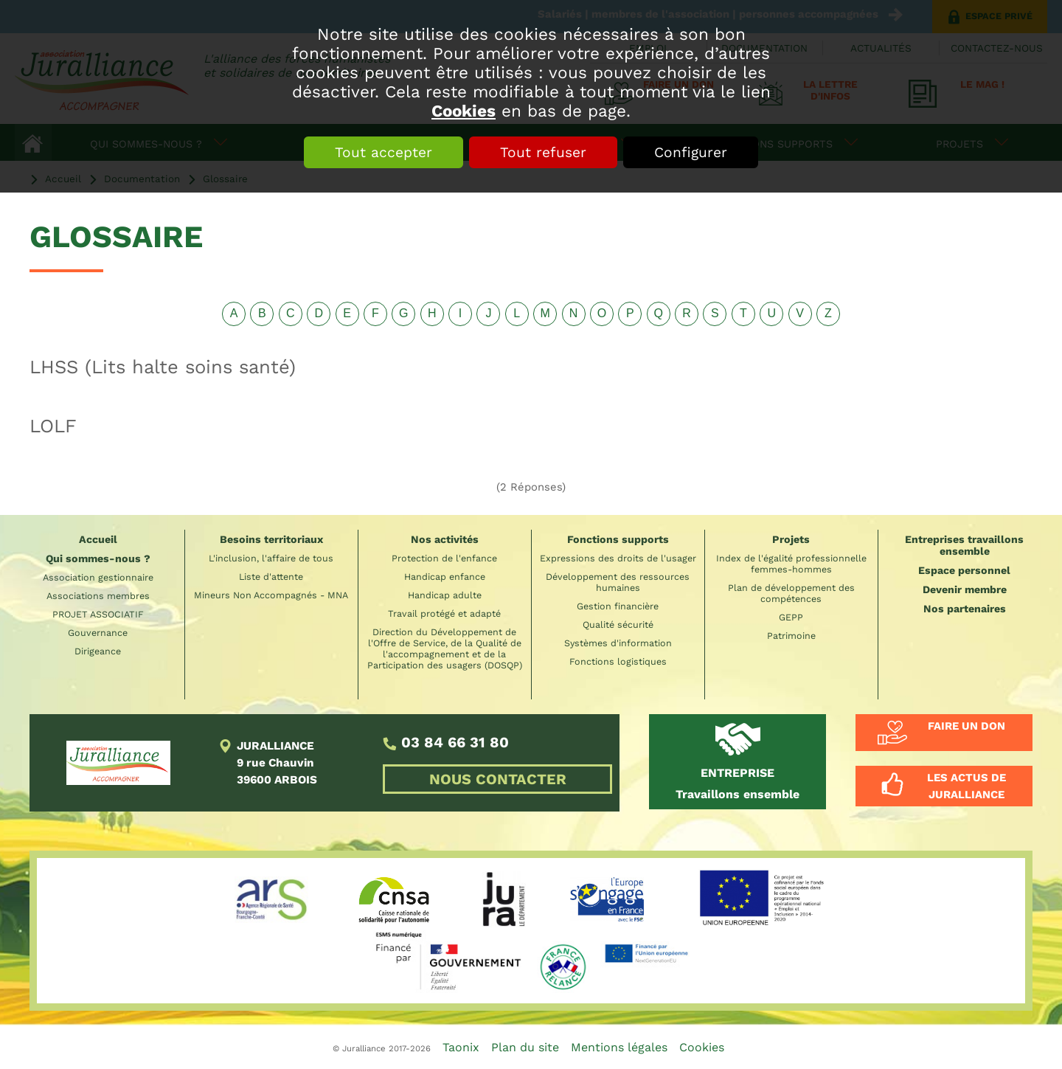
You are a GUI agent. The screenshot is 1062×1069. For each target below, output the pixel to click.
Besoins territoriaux (271, 539)
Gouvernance (98, 632)
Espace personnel (964, 570)
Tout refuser (543, 152)
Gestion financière (618, 606)
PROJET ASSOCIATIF (98, 614)
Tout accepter (383, 152)
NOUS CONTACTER (497, 779)
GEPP (791, 617)
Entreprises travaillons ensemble (964, 545)
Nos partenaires (964, 609)
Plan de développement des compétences (791, 593)
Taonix (460, 1047)
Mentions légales (619, 1047)
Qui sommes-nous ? (98, 558)
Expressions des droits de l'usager (618, 558)
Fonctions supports (618, 539)
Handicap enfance (444, 576)
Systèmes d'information (618, 642)
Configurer (690, 152)
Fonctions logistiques (618, 661)
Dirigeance (97, 651)
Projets (791, 539)
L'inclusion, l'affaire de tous (271, 558)
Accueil (98, 539)
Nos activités (445, 539)
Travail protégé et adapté (444, 613)
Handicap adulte (445, 595)
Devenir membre (965, 589)
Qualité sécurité (618, 624)
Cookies (463, 110)
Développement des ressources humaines (618, 582)
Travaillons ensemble (737, 783)
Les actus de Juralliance (966, 785)
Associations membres (98, 595)
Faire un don (966, 726)
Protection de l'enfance (444, 558)
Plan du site (525, 1047)
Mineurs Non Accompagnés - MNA (271, 595)
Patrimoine (791, 635)
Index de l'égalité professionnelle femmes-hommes (791, 564)
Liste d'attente (271, 576)
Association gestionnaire (98, 577)
